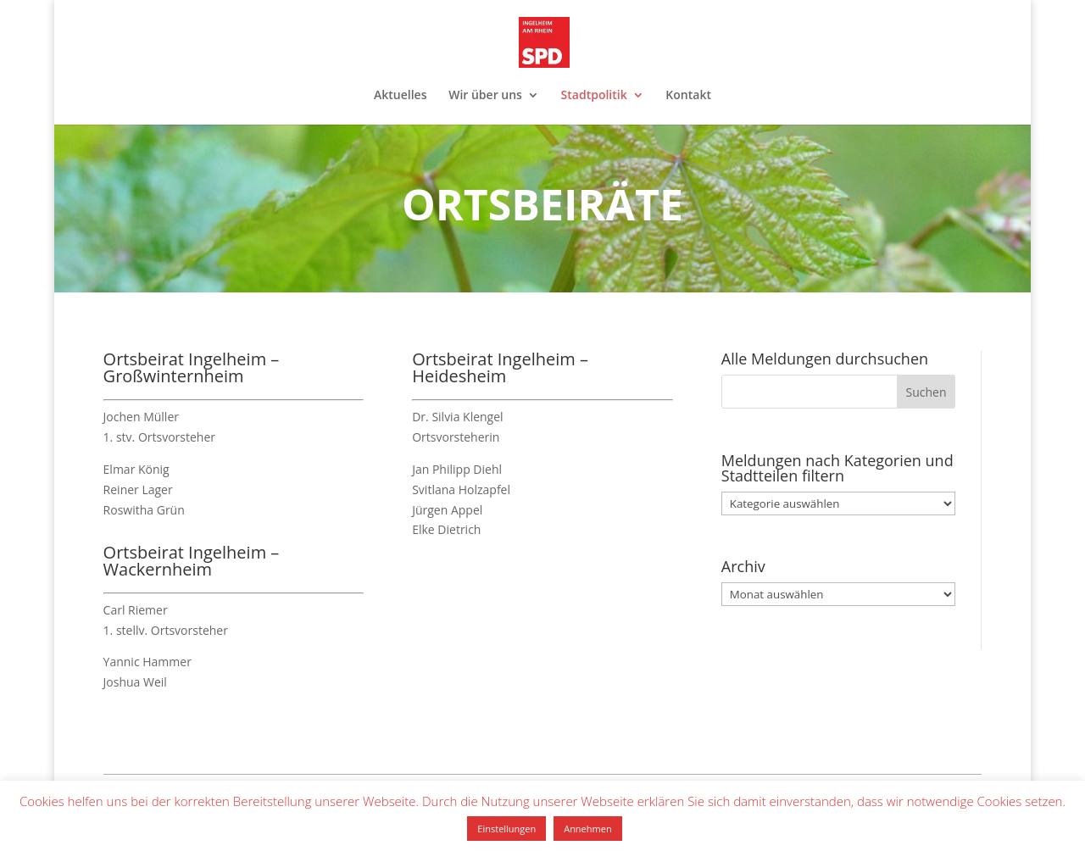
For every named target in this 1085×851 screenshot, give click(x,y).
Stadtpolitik (594, 96)
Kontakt (688, 96)
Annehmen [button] (587, 828)
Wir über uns (485, 96)
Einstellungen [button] (506, 828)
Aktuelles (400, 96)
